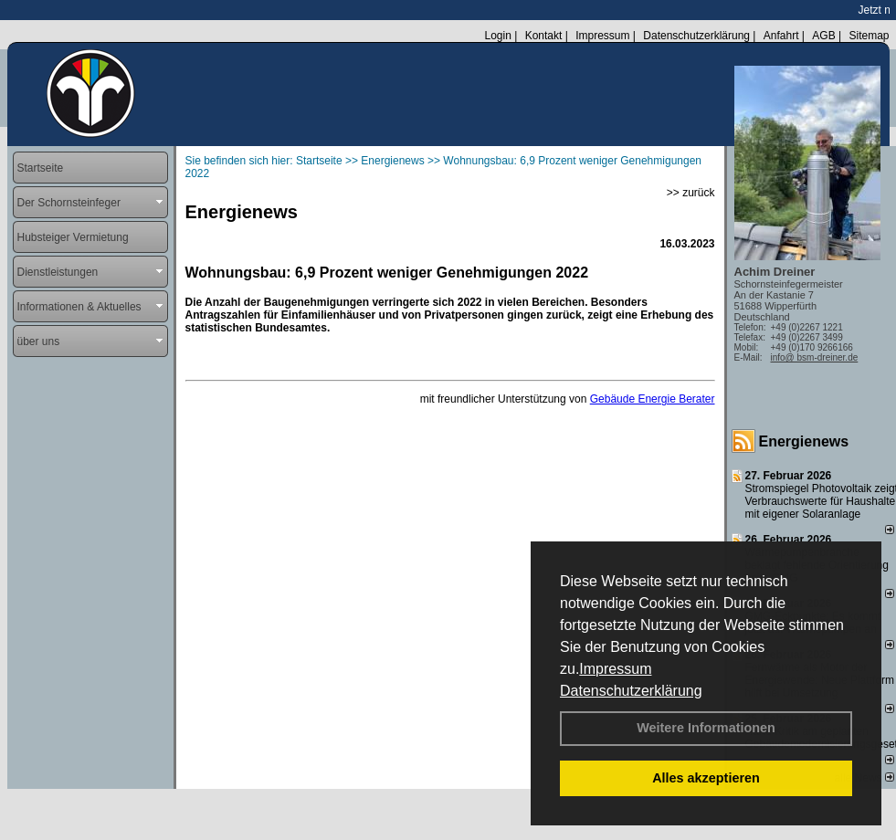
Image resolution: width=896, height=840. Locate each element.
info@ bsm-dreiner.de (815, 357)
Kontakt (544, 35)
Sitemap (869, 35)
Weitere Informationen (706, 727)
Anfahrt (781, 35)
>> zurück (691, 192)
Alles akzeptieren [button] (706, 778)
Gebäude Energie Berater (652, 399)
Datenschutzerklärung (631, 690)
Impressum (615, 669)
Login (497, 35)
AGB (823, 35)
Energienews (804, 441)
